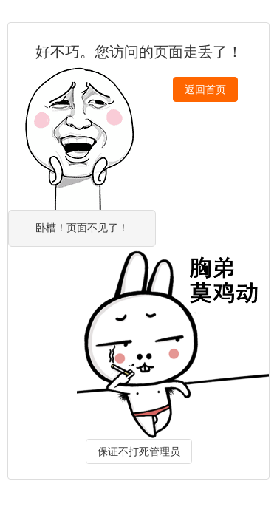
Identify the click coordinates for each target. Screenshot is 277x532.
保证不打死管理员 (139, 451)
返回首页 (205, 89)
